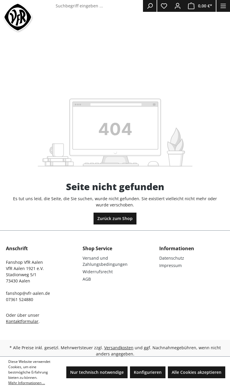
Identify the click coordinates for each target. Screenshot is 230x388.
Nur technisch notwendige (97, 372)
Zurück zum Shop (115, 218)
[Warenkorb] (200, 6)
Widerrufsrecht (98, 271)
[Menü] (223, 6)
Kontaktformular (22, 321)
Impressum (170, 265)
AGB (87, 279)
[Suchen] (150, 6)
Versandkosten (119, 347)
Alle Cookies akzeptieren (196, 372)
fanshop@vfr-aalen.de (28, 293)
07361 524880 (19, 299)
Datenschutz (171, 258)
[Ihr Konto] (177, 6)
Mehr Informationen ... (26, 382)
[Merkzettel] (164, 6)
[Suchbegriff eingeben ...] (98, 6)
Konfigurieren (148, 372)
